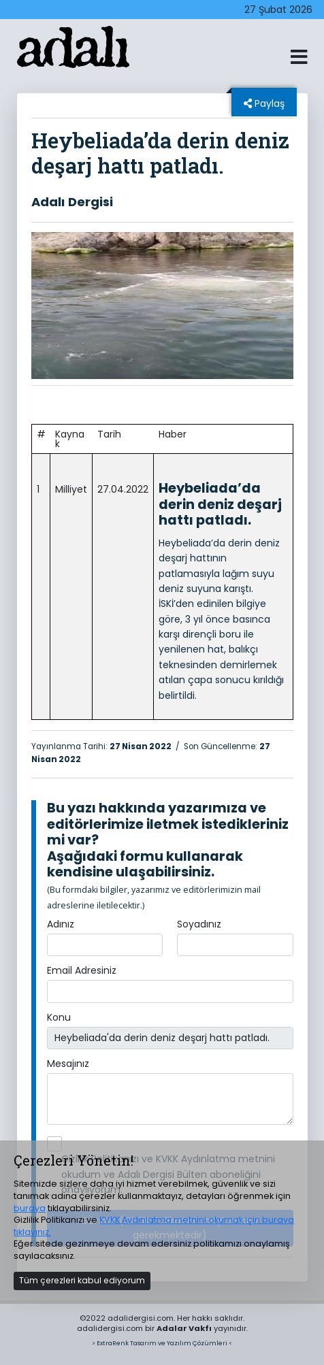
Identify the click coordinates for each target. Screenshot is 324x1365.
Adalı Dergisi (72, 201)
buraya (30, 1208)
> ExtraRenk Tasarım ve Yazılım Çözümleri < (162, 1342)
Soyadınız (199, 924)
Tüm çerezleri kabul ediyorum (82, 1280)
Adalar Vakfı (184, 1328)
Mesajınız (68, 1063)
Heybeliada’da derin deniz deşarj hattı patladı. (220, 503)
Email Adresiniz (81, 970)
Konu (59, 1017)
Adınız (60, 924)
